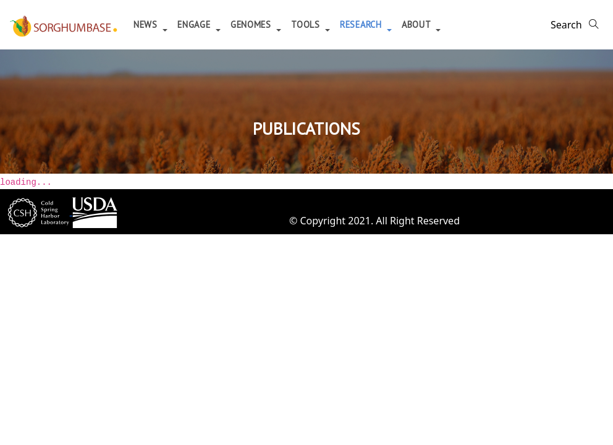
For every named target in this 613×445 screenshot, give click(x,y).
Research (362, 24)
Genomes (252, 24)
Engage (195, 24)
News (147, 24)
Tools (307, 24)
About (417, 24)
